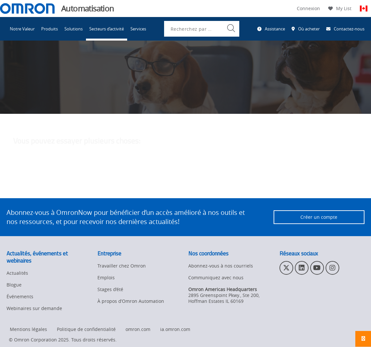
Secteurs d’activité (106, 29)
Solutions (73, 29)
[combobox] (201, 28)
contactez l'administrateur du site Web (216, 183)
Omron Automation (28, 61)
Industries (70, 61)
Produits (49, 29)
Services (138, 29)
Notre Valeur (22, 29)
